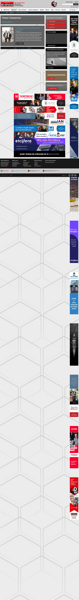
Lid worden (25, 163)
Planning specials (4, 165)
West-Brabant (52, 27)
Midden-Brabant (52, 21)
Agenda (42, 10)
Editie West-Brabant (4, 164)
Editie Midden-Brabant (5, 162)
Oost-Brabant (51, 24)
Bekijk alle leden (51, 45)
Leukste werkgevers (33, 10)
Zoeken (75, 4)
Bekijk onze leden (53, 88)
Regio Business (13, 4)
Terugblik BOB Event (16, 163)
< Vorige (15, 47)
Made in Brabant (22, 10)
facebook (69, 175)
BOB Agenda (14, 164)
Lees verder (20, 43)
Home (1, 9)
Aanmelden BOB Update (49, 162)
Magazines (14, 10)
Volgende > (29, 47)
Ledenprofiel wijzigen (27, 165)
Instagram (72, 175)
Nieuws (47, 10)
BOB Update (25, 164)
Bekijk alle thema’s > (7, 21)
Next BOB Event (15, 162)
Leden (52, 10)
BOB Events (7, 10)
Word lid (63, 10)
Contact (35, 163)
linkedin (75, 175)
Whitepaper (14, 165)
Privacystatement (37, 165)
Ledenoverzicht (26, 162)
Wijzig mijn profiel (69, 1)
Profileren (76, 1)
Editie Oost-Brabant (4, 163)
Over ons (57, 10)
